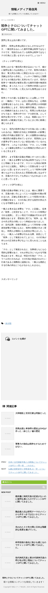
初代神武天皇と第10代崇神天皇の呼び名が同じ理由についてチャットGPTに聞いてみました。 (30, 560)
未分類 (8, 323)
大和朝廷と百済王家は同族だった (30, 413)
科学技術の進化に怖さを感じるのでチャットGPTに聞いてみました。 (30, 545)
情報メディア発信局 (24, 9)
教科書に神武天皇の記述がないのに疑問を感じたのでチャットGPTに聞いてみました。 (30, 499)
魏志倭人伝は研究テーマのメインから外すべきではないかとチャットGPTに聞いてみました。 (30, 514)
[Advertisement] (20, 299)
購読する (7, 482)
